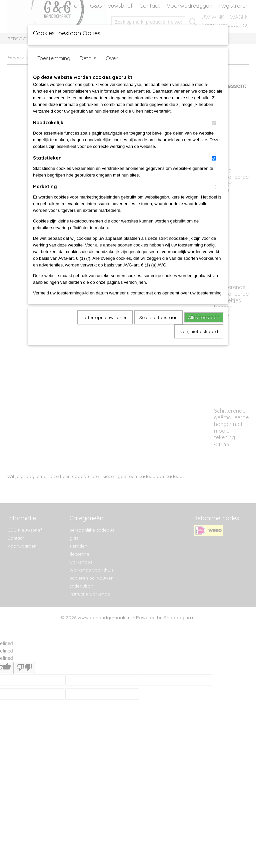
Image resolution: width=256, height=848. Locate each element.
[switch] (214, 123)
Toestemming (53, 58)
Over (112, 58)
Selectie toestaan (158, 317)
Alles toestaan (203, 317)
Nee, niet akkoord (198, 331)
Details (88, 58)
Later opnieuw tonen (105, 317)
